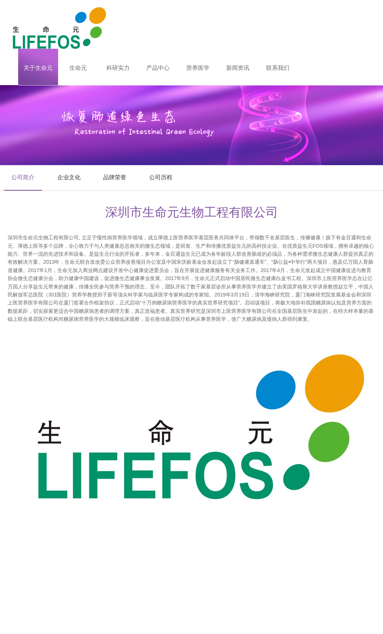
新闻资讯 (237, 68)
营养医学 (197, 68)
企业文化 (69, 177)
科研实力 (118, 68)
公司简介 (22, 177)
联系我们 (277, 68)
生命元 (78, 68)
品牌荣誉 (114, 177)
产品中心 (158, 68)
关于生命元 (38, 68)
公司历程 (160, 177)
